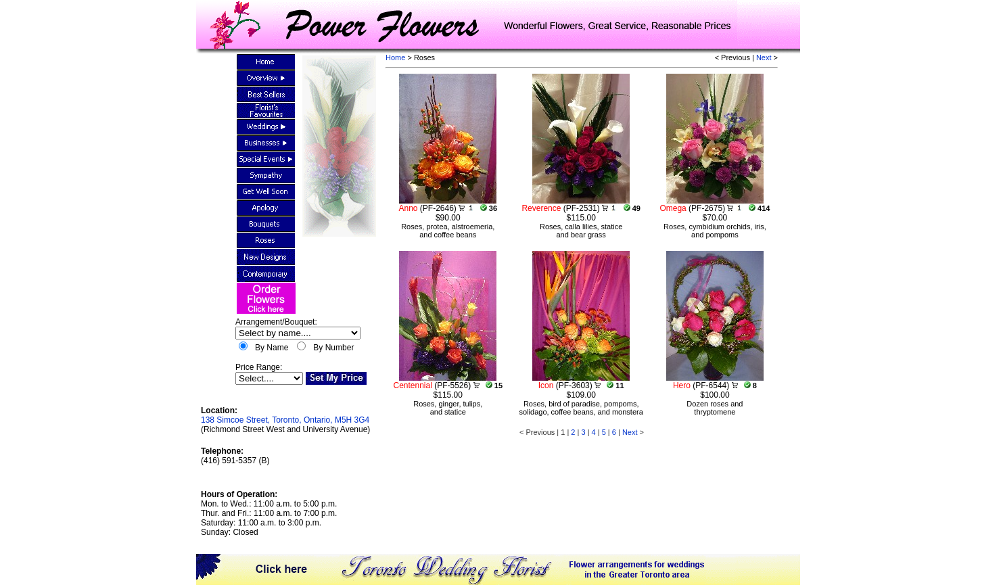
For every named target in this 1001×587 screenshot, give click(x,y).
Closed (245, 532)
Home (395, 57)
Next (764, 57)
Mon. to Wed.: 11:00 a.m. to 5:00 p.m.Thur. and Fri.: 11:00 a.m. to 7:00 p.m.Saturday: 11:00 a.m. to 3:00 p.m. (269, 513)
